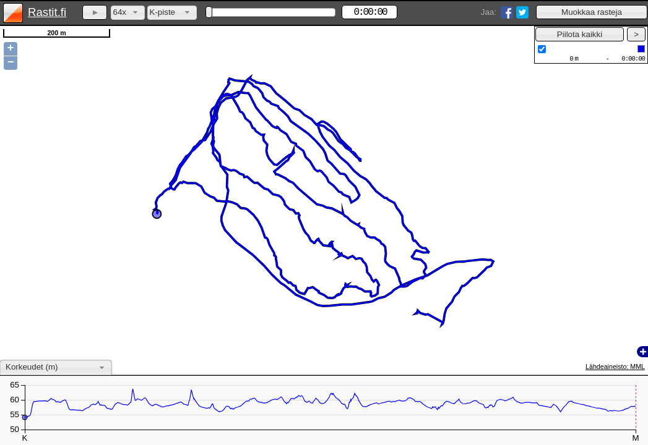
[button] (591, 12)
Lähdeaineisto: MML (615, 366)
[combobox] (128, 13)
